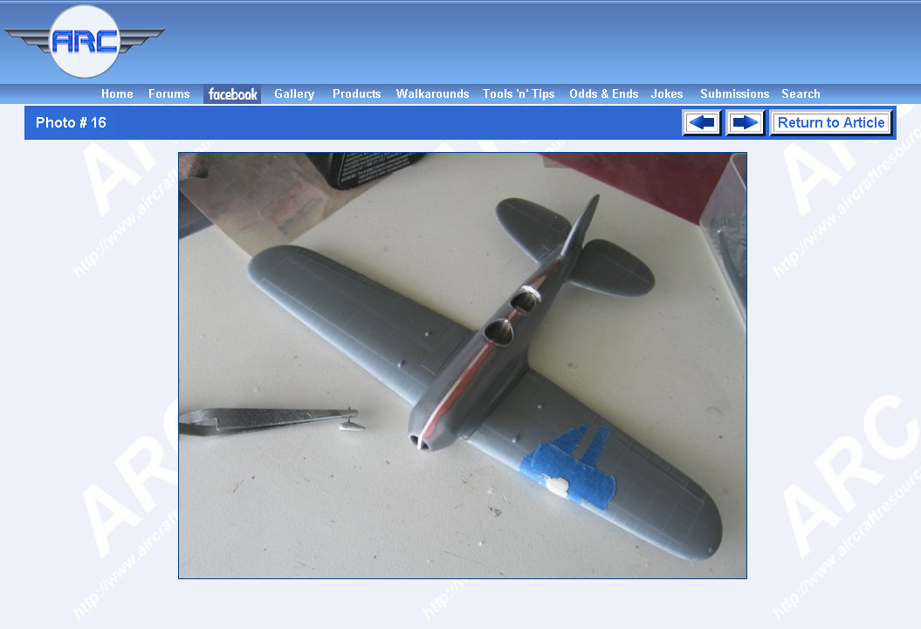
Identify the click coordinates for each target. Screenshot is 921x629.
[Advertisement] (546, 42)
